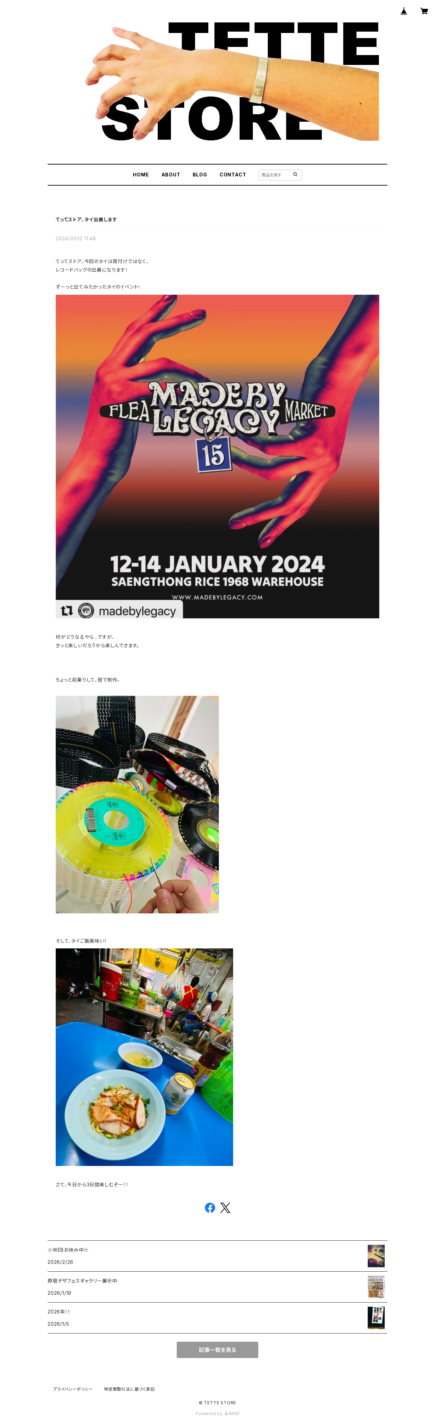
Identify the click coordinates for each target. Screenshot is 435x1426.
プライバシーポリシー (73, 1389)
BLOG (200, 174)
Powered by (217, 1413)
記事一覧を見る (217, 1349)
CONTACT (233, 174)
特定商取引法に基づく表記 (129, 1389)
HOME (141, 174)
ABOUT (170, 174)
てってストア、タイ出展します (86, 219)
